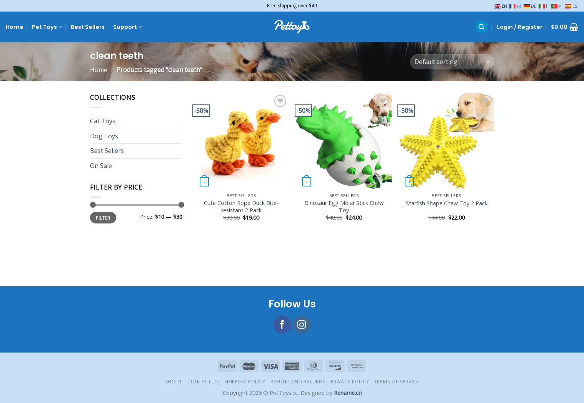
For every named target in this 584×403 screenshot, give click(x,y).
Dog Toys (104, 136)
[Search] (482, 26)
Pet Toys (47, 27)
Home (14, 27)
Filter (103, 218)
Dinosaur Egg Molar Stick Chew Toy (344, 207)
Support (127, 27)
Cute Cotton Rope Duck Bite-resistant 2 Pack (241, 207)
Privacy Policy (350, 381)
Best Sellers (88, 27)
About (173, 381)
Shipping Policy (244, 381)
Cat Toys (102, 121)
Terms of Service (396, 381)
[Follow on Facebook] (282, 325)
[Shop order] (452, 61)
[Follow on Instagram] (302, 325)
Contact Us (203, 381)
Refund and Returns (297, 381)
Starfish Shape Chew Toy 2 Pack (446, 203)
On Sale (101, 165)
